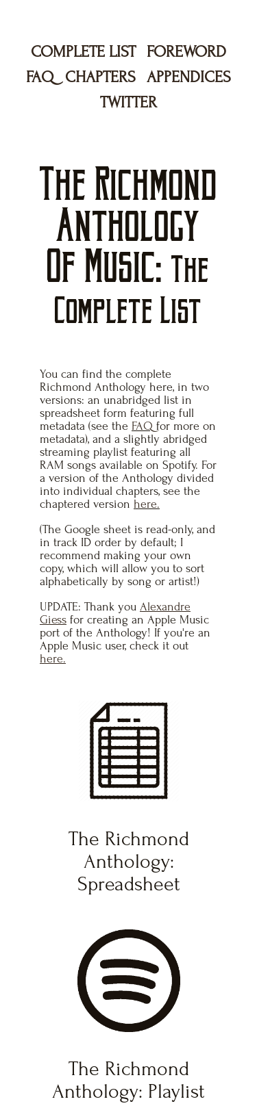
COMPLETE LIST (83, 51)
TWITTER (128, 102)
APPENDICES (189, 77)
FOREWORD (186, 51)
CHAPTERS (100, 77)
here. (147, 504)
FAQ (40, 77)
